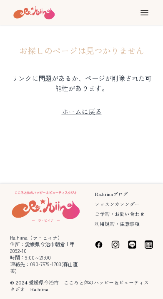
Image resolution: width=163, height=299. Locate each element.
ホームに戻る (82, 111)
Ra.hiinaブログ (111, 193)
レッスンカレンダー (117, 203)
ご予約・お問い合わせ (120, 213)
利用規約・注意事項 (117, 223)
